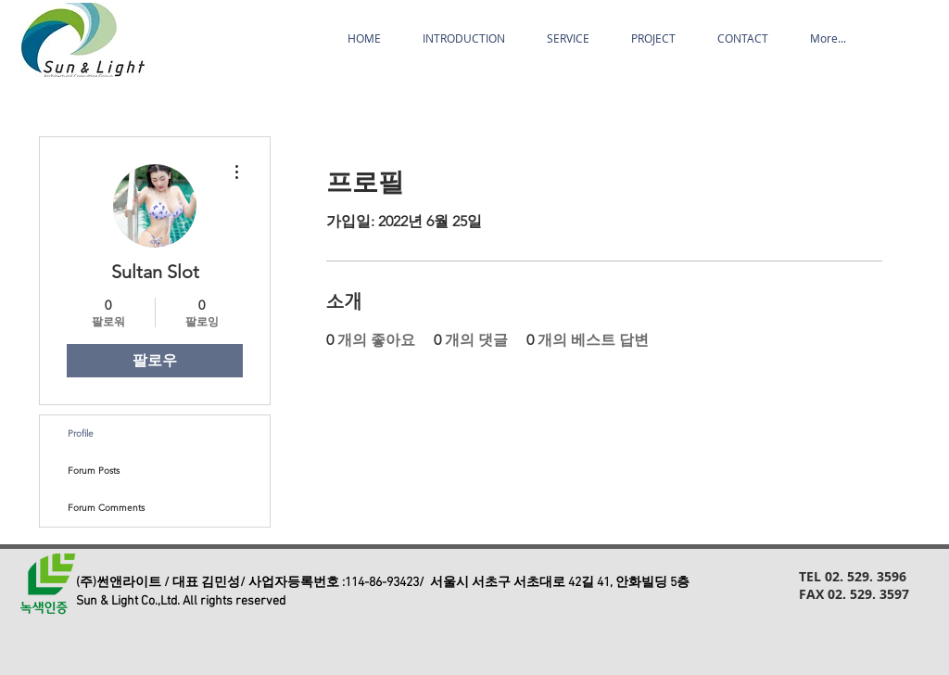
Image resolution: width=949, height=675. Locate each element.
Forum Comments (106, 508)
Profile (81, 433)
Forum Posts (94, 471)
